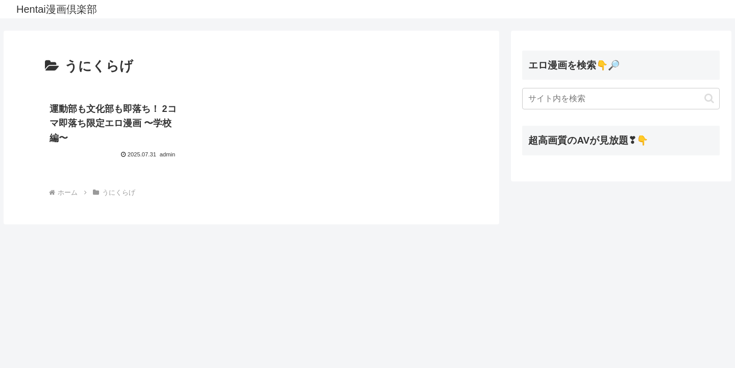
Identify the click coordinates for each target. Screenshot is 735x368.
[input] (621, 98)
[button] (709, 98)
